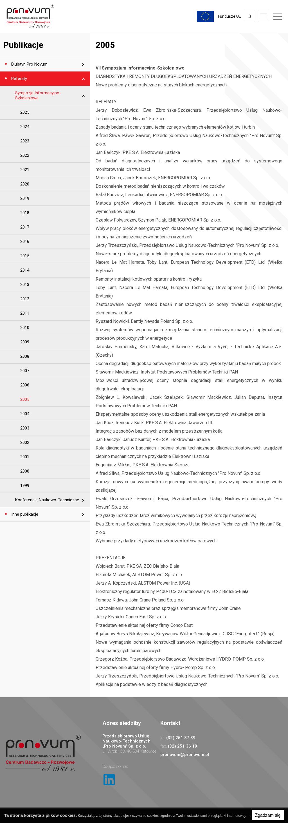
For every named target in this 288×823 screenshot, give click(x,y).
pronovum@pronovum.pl (184, 754)
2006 (24, 385)
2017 (24, 227)
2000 (24, 471)
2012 (24, 298)
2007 (24, 370)
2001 (24, 456)
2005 (24, 399)
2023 (24, 141)
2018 (24, 212)
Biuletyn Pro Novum (29, 64)
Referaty (18, 78)
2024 (24, 126)
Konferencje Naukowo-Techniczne (47, 499)
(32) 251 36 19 (182, 746)
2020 (24, 184)
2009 (24, 342)
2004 (24, 413)
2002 (24, 442)
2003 (24, 428)
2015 (24, 255)
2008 (24, 356)
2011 (24, 313)
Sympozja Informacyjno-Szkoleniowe (38, 95)
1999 (24, 485)
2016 (24, 241)
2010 (24, 327)
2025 (24, 112)
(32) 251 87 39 (180, 737)
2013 (24, 284)
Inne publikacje (24, 514)
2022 (24, 155)
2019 (24, 198)
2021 (24, 169)
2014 (24, 270)
